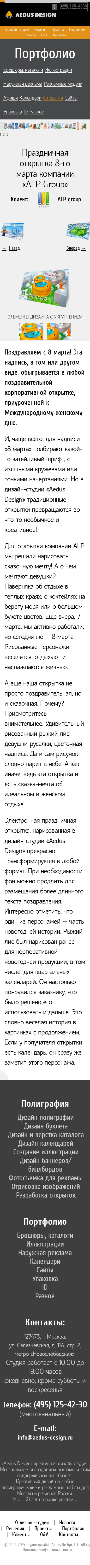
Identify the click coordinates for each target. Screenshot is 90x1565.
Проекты (58, 30)
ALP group (69, 199)
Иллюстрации (58, 70)
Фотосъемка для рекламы (46, 1177)
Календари (30, 98)
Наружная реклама (22, 84)
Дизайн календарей (45, 1143)
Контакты (59, 35)
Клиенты (30, 35)
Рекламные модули (63, 84)
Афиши (10, 98)
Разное (37, 112)
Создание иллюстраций (45, 1151)
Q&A (44, 35)
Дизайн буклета (46, 1126)
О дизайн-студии (17, 30)
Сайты (71, 98)
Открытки (53, 98)
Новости (67, 1522)
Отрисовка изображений (46, 1186)
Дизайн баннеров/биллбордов (46, 1164)
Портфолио (77, 30)
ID (26, 112)
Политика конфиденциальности (47, 1549)
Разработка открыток (46, 1195)
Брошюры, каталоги (23, 70)
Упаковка (12, 112)
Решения (40, 30)
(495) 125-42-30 (60, 1405)
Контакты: (45, 1322)
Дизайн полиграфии (46, 1117)
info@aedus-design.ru (45, 1437)
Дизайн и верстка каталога (46, 1134)
